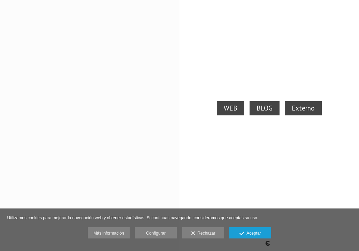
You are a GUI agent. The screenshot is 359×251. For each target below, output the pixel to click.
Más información (108, 233)
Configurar (156, 233)
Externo (303, 108)
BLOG (265, 108)
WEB (230, 108)
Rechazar (203, 233)
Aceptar (250, 233)
